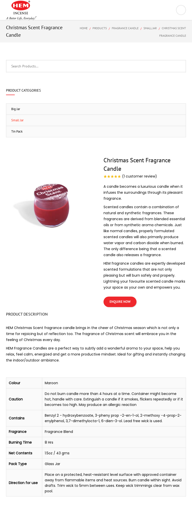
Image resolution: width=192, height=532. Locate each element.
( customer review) (139, 176)
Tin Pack (16, 131)
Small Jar (150, 28)
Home (84, 28)
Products (99, 28)
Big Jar (15, 109)
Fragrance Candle (125, 28)
